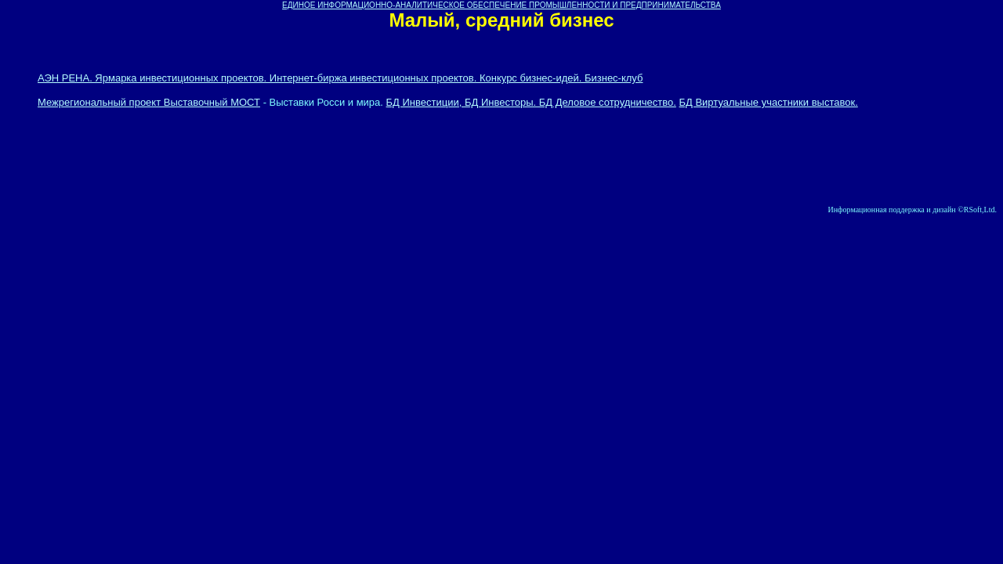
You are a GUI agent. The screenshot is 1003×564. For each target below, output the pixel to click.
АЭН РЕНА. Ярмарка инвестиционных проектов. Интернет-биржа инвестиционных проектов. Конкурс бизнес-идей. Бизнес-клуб (340, 78)
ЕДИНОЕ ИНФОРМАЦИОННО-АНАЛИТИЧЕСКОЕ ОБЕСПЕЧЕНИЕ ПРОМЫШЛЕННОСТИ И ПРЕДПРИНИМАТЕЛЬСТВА (501, 5)
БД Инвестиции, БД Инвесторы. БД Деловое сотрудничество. (531, 102)
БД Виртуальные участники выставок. (768, 102)
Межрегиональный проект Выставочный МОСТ (149, 102)
